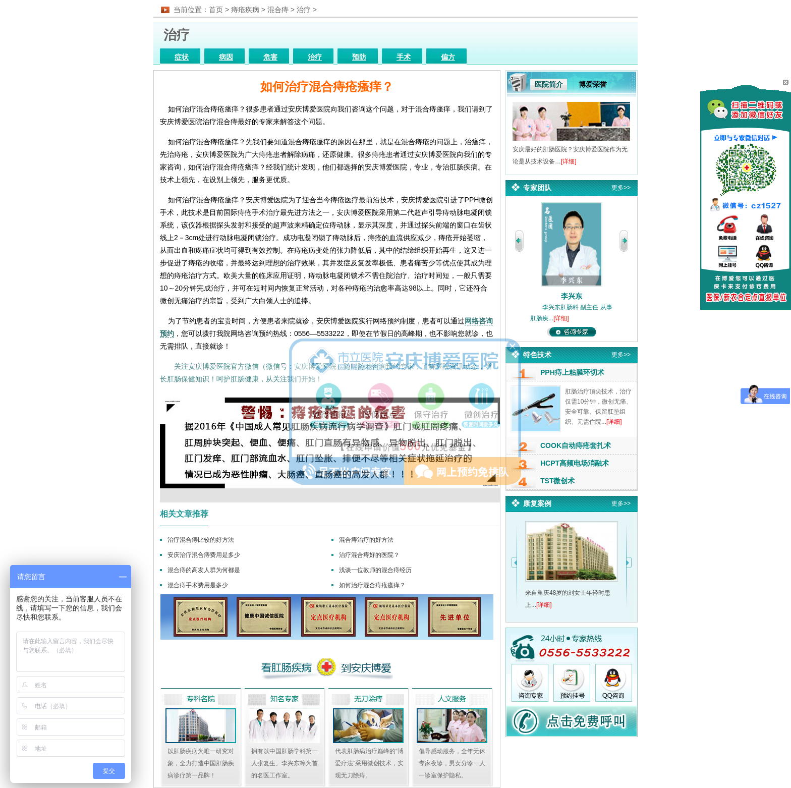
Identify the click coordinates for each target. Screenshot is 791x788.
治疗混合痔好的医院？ (369, 554)
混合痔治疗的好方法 (366, 539)
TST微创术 (557, 481)
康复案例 (537, 503)
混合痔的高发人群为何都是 (203, 570)
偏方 (448, 57)
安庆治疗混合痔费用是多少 (203, 554)
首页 (216, 10)
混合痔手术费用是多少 (197, 585)
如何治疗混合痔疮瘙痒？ (372, 585)
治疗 (304, 10)
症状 (182, 57)
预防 (359, 57)
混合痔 (278, 10)
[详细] (569, 161)
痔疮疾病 (245, 10)
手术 (404, 57)
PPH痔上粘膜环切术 (572, 372)
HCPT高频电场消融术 (574, 463)
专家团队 (537, 188)
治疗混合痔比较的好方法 (200, 539)
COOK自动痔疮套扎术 (575, 445)
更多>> (621, 187)
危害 (270, 57)
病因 (226, 57)
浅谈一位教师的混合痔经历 (375, 570)
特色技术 (537, 355)
